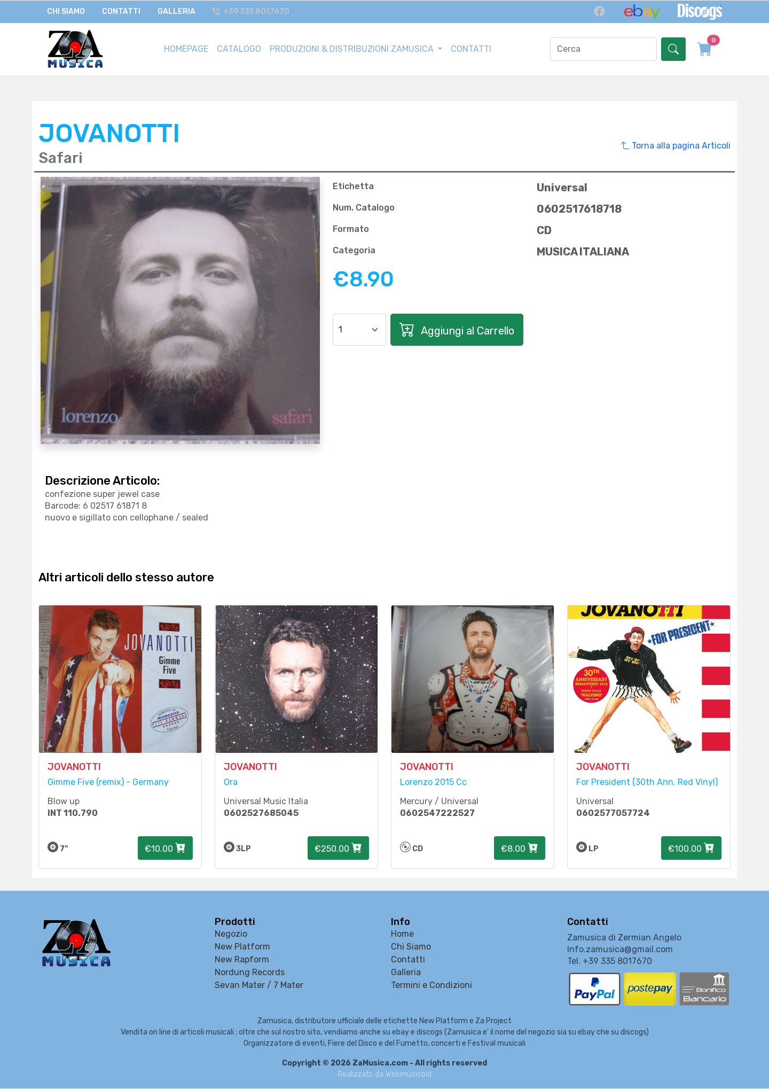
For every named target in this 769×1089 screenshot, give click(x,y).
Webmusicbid (408, 1074)
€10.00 (165, 849)
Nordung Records (250, 973)
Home (402, 935)
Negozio (231, 935)
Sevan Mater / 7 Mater (259, 986)
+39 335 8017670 (252, 11)
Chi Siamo (66, 11)
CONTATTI (471, 48)
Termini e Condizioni (431, 986)
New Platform (242, 948)
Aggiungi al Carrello (456, 328)
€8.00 (519, 849)
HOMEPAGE (186, 48)
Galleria (176, 11)
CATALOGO (239, 48)
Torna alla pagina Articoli (676, 144)
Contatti (121, 11)
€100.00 (691, 849)
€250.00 (338, 849)
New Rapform (242, 960)
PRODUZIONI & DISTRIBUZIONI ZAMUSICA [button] (353, 48)
